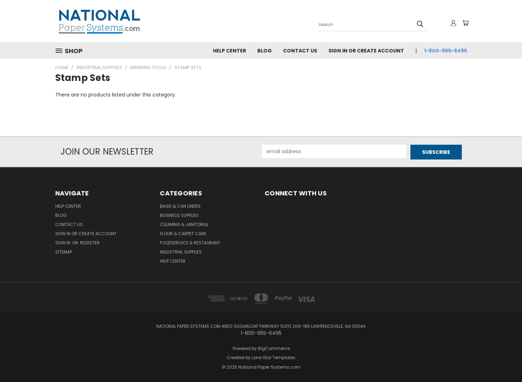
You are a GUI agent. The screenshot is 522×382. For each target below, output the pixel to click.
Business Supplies (179, 215)
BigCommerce (274, 348)
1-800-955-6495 (445, 50)
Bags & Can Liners (180, 205)
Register (90, 242)
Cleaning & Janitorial (184, 224)
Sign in (63, 242)
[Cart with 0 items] (465, 22)
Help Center (229, 50)
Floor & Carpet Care (183, 233)
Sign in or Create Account (366, 50)
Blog (264, 50)
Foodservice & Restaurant (190, 242)
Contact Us (300, 50)
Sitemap (63, 251)
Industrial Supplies (181, 251)
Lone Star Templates (273, 357)
